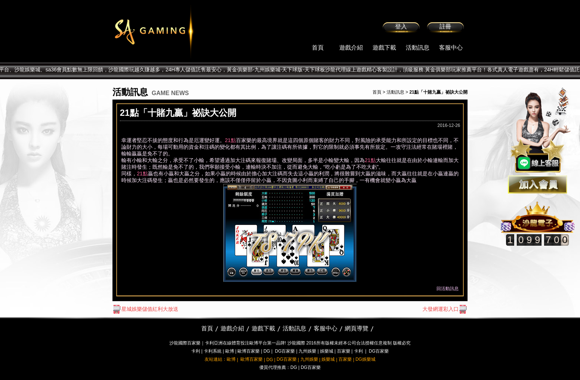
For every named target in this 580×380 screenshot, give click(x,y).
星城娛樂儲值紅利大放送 (145, 309)
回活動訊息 (447, 288)
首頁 (318, 47)
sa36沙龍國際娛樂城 (172, 31)
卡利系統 (213, 351)
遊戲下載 (384, 47)
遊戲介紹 (351, 47)
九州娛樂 (307, 351)
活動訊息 (417, 47)
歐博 (229, 351)
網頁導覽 (356, 328)
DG (266, 351)
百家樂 (343, 351)
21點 (230, 140)
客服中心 (451, 47)
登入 (401, 26)
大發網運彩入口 (445, 309)
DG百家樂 (285, 351)
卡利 (195, 351)
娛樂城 (326, 351)
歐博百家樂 (248, 351)
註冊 (445, 26)
